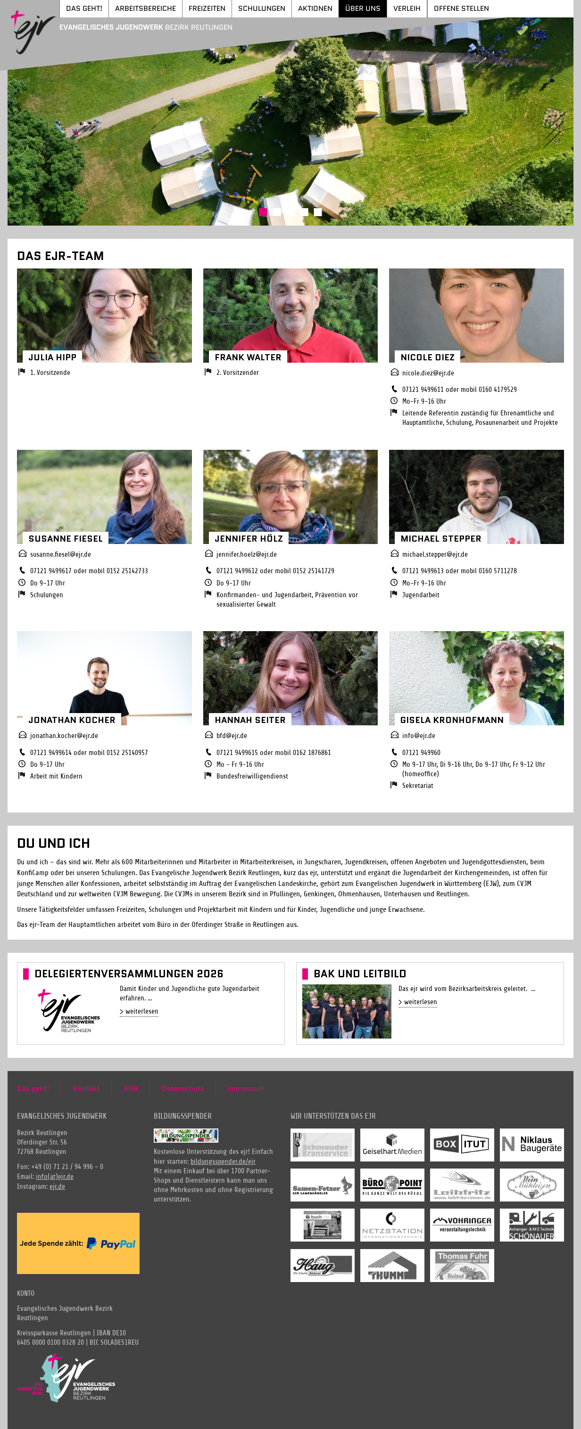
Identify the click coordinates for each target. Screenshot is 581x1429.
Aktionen (315, 8)
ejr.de (57, 1187)
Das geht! (84, 8)
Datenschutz (183, 1088)
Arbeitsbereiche (145, 8)
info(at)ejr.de (55, 1177)
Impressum (246, 1088)
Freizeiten (207, 8)
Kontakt (86, 1088)
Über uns (363, 8)
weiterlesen (141, 1011)
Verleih (407, 8)
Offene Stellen (461, 8)
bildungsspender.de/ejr (223, 1162)
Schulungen (261, 8)
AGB (131, 1088)
